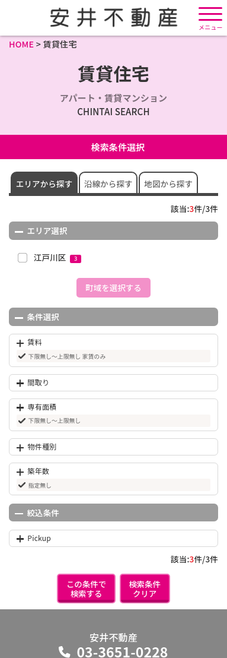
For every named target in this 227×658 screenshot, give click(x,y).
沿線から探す (108, 183)
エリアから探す (44, 183)
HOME (21, 43)
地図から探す (168, 183)
